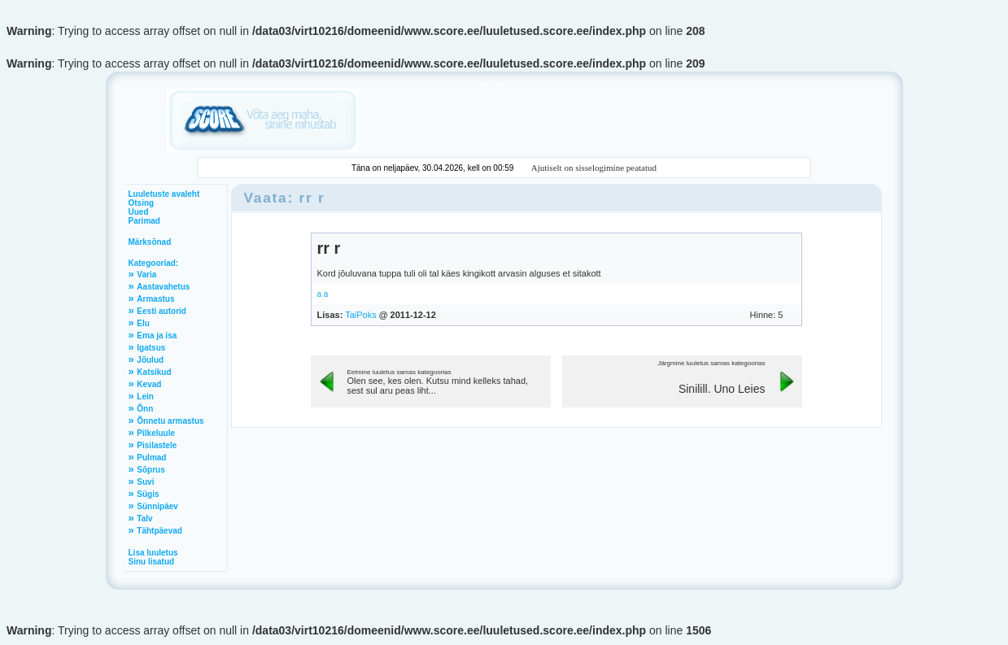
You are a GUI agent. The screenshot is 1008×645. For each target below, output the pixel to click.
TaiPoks (361, 315)
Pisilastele (157, 445)
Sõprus (150, 469)
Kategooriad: (154, 263)
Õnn (145, 408)
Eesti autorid (161, 311)
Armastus (155, 298)
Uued (139, 211)
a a (323, 294)
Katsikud (154, 372)
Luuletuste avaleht (164, 194)
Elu (143, 323)
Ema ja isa (157, 335)
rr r (329, 248)
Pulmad (151, 457)
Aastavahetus (163, 286)
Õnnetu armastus (170, 420)
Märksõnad (150, 242)
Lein (145, 396)
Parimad (144, 220)
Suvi (145, 481)
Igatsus (151, 347)
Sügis (148, 494)
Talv (144, 518)
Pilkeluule (156, 433)
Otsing (142, 202)
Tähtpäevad (159, 530)
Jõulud (150, 359)
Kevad (149, 384)
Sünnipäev (157, 506)
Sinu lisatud (152, 561)
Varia (146, 274)
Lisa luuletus (153, 552)
